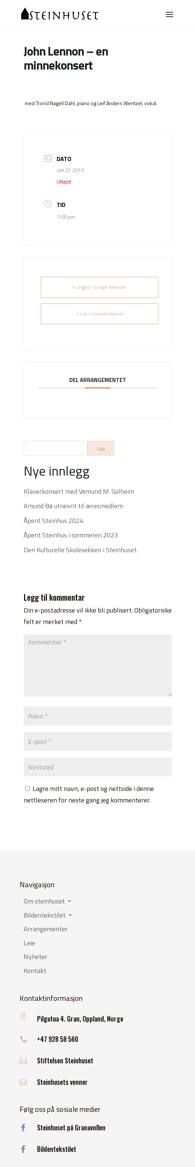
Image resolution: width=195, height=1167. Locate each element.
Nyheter (35, 957)
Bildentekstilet (44, 915)
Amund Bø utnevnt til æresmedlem (73, 506)
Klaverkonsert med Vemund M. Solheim (79, 491)
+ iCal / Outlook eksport (99, 313)
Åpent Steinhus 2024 (53, 521)
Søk (101, 449)
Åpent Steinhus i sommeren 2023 (71, 535)
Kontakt (35, 971)
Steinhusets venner (62, 1082)
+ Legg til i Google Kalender (100, 287)
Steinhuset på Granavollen (71, 1127)
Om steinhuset (44, 901)
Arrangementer (46, 929)
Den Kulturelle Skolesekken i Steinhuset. (81, 550)
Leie (29, 943)
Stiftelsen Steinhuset (65, 1060)
